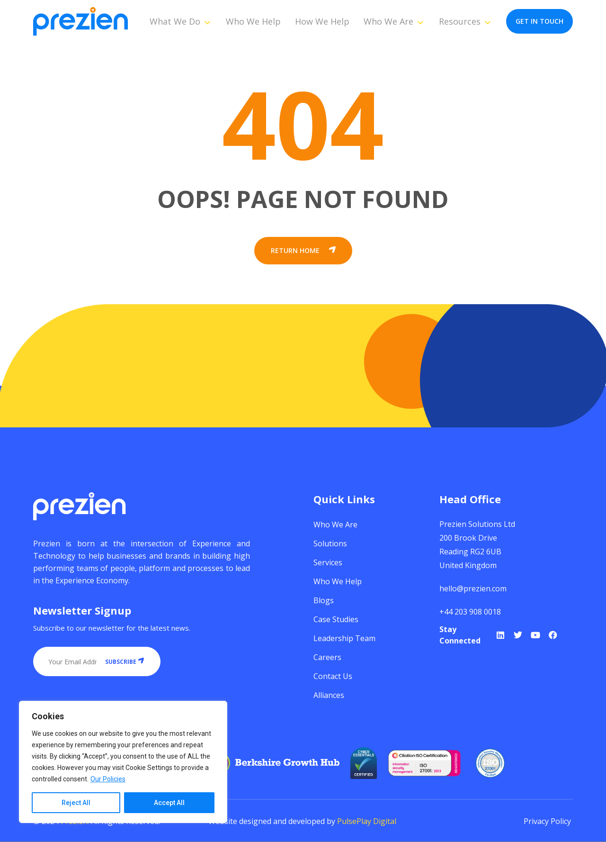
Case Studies (335, 619)
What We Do (181, 21)
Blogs (323, 600)
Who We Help (253, 21)
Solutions (330, 543)
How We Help (322, 21)
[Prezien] (80, 21)
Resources (465, 21)
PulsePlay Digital (366, 821)
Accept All (169, 802)
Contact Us (332, 676)
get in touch (539, 21)
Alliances (328, 695)
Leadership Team (344, 638)
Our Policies (107, 779)
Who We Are (394, 21)
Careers (327, 657)
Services (327, 562)
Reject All (76, 802)
